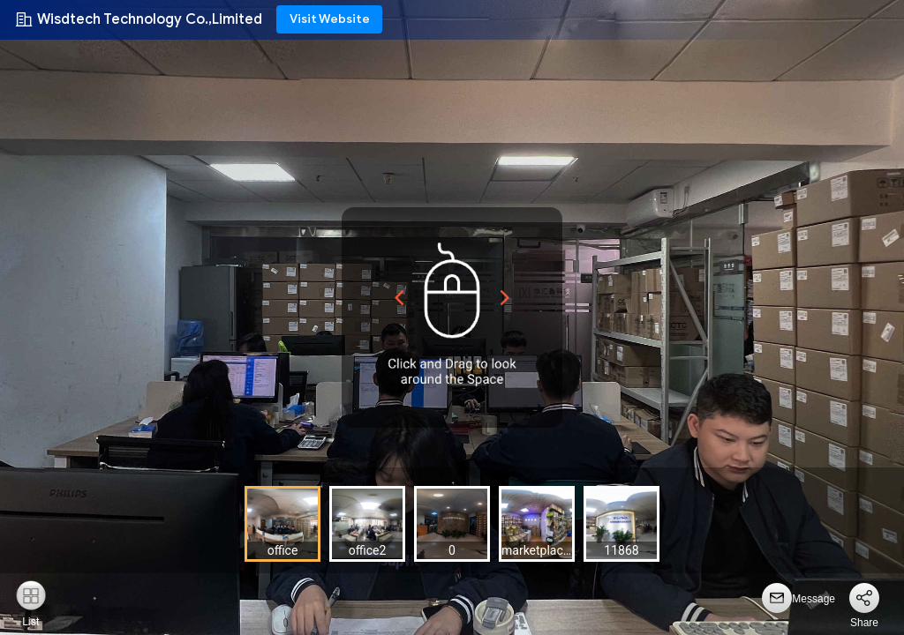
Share (864, 622)
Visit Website (330, 18)
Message (813, 599)
